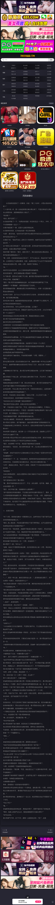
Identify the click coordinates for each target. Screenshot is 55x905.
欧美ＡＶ (37, 71)
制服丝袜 (13, 80)
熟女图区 (37, 86)
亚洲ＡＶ (13, 71)
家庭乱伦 (25, 89)
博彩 (4, 66)
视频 (4, 72)
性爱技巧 (49, 92)
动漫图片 (49, 83)
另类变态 (49, 80)
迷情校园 (13, 92)
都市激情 (13, 89)
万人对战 (37, 65)
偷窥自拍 (13, 83)
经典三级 (25, 80)
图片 (4, 85)
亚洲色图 (25, 83)
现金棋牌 (37, 68)
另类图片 (49, 86)
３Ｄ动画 (49, 71)
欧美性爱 (49, 77)
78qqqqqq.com (27, 55)
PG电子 (13, 65)
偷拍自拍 (25, 77)
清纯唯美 (25, 86)
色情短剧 (25, 98)
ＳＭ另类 (49, 74)
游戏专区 (49, 65)
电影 (4, 79)
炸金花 (25, 68)
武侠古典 (49, 89)
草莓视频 (37, 96)
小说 (4, 91)
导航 (4, 97)
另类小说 (25, 92)
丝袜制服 (25, 74)
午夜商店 (25, 96)
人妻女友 (37, 89)
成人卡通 (37, 77)
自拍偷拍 (25, 71)
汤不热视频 (49, 96)
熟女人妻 (13, 74)
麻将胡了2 (13, 68)
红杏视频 (13, 98)
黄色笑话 (37, 92)
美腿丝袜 (13, 86)
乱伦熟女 (37, 80)
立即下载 (38, 901)
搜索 (51, 59)
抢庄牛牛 (49, 68)
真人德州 (25, 65)
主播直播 (37, 74)
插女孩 (13, 96)
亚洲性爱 (13, 77)
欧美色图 (37, 83)
